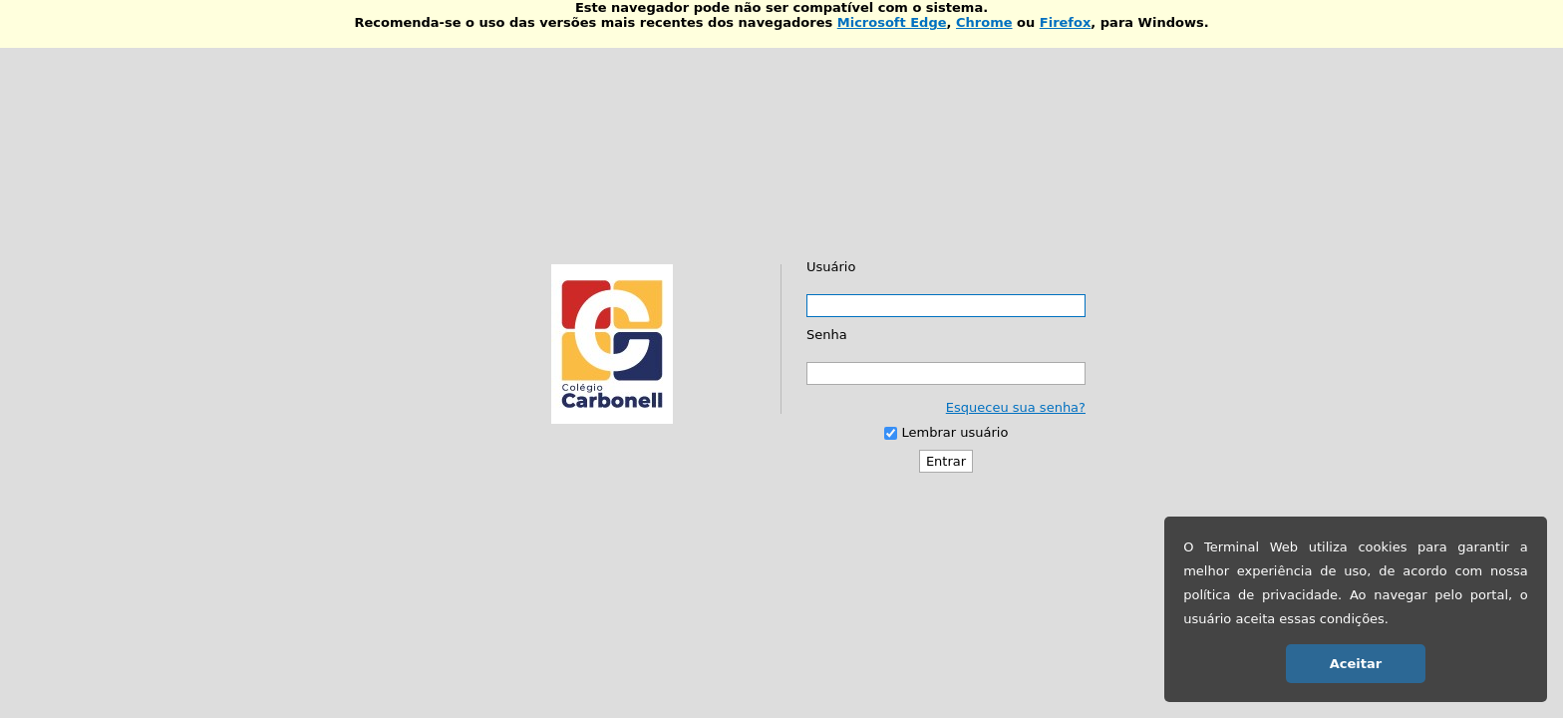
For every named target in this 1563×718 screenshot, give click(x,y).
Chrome (984, 22)
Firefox (1066, 22)
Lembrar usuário (955, 432)
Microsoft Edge (892, 22)
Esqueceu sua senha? (1016, 407)
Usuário (830, 266)
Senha (826, 334)
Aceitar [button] (1356, 663)
